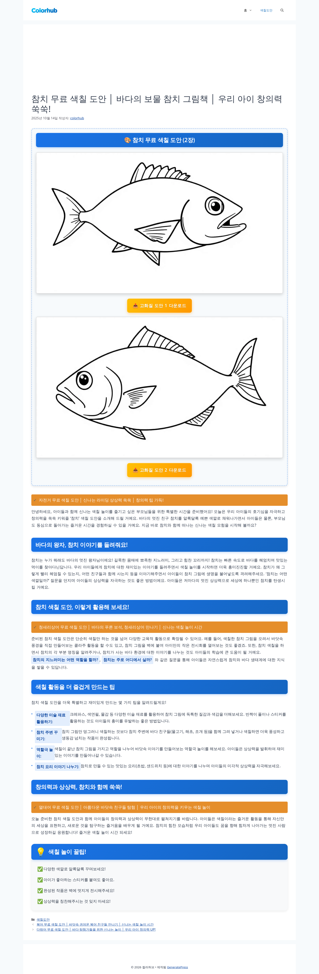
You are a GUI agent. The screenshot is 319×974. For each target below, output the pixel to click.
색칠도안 (266, 10)
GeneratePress (177, 967)
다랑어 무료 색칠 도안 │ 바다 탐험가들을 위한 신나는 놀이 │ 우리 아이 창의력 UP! (96, 929)
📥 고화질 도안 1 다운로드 (159, 305)
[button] (282, 10)
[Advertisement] (159, 63)
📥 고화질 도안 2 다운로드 (159, 470)
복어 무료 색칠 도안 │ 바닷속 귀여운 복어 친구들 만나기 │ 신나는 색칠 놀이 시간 (95, 924)
